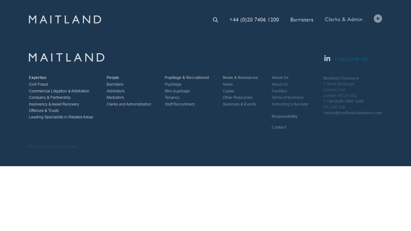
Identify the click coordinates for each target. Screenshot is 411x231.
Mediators (115, 97)
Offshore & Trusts (44, 110)
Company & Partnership (50, 97)
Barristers (301, 19)
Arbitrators (116, 91)
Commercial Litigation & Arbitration (59, 91)
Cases (228, 91)
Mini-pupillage (177, 91)
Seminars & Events (239, 104)
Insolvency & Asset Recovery (54, 104)
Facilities (279, 91)
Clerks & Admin (344, 18)
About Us (280, 84)
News (228, 84)
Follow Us (346, 58)
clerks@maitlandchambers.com (352, 113)
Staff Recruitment (180, 104)
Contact (279, 127)
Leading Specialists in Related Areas (61, 117)
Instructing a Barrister (290, 104)
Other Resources (237, 97)
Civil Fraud (38, 84)
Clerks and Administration (129, 104)
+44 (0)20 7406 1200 (254, 19)
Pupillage (173, 84)
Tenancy (172, 97)
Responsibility (285, 116)
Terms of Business (287, 97)
